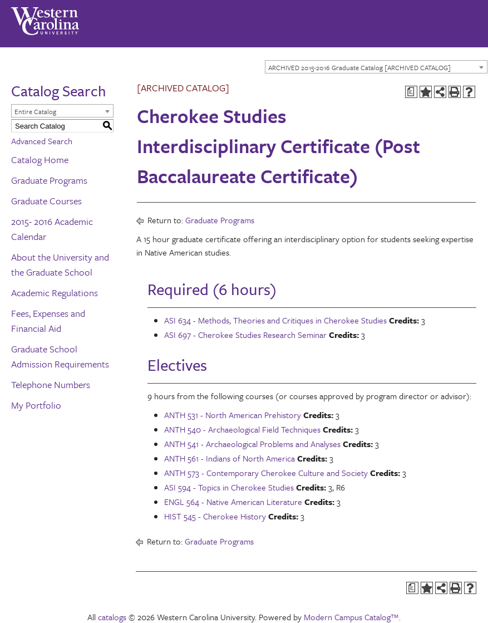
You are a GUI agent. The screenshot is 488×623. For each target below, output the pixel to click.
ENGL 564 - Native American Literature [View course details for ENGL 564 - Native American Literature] (233, 502)
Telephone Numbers (50, 384)
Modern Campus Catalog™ (351, 617)
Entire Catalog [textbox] (35, 111)
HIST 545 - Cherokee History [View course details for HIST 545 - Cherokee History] (215, 516)
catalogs (112, 617)
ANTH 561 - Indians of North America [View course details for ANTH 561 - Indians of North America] (229, 458)
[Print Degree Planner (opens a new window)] (411, 92)
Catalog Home (39, 159)
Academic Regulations (54, 293)
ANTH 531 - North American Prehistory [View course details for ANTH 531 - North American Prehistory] (232, 415)
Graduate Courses (46, 201)
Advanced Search (41, 141)
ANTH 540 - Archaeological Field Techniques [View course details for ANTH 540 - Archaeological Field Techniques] (242, 429)
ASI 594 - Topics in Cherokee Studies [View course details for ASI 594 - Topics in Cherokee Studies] (229, 487)
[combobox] (376, 66)
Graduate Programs (49, 180)
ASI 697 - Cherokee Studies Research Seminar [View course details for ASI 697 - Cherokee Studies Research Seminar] (245, 334)
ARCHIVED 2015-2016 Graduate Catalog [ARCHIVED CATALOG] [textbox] (359, 67)
